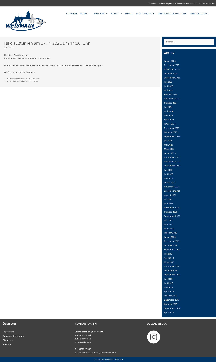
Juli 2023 (168, 140)
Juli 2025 (168, 81)
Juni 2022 (168, 174)
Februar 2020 (170, 232)
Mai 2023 (168, 144)
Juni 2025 (168, 86)
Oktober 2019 (170, 245)
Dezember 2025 (171, 65)
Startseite (71, 13)
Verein (86, 13)
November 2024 (171, 98)
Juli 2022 (168, 169)
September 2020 (172, 216)
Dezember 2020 (171, 207)
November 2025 (171, 69)
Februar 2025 (170, 94)
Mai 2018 (168, 287)
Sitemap (7, 344)
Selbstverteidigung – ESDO (172, 13)
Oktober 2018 (170, 270)
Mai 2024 (168, 115)
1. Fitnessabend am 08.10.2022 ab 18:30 (23, 78)
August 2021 (170, 195)
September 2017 (172, 308)
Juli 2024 (168, 107)
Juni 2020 (168, 224)
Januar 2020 (170, 237)
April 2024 (169, 119)
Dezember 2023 (171, 128)
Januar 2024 (170, 123)
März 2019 (169, 262)
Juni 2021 (168, 203)
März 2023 (169, 148)
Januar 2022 (170, 182)
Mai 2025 (168, 90)
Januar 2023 (170, 153)
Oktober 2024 (170, 102)
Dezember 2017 (171, 299)
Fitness (129, 13)
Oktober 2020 (170, 211)
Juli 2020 (168, 220)
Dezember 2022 (171, 157)
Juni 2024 (168, 111)
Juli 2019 (168, 253)
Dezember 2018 (171, 266)
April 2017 (169, 312)
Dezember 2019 (171, 241)
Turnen (117, 13)
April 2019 (169, 257)
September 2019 (172, 249)
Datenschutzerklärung (13, 336)
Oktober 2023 (170, 132)
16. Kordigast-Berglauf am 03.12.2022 (22, 81)
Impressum (8, 331)
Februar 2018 (170, 295)
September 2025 (172, 77)
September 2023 (172, 136)
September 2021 (172, 190)
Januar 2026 (170, 61)
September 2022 (172, 165)
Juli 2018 (168, 278)
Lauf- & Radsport (145, 13)
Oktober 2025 (170, 73)
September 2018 (172, 274)
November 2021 (171, 186)
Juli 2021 (168, 199)
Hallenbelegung (199, 13)
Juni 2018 (168, 283)
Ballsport (101, 13)
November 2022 (171, 161)
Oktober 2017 (170, 304)
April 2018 (169, 291)
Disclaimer (8, 340)
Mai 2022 (168, 178)
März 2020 (169, 228)
